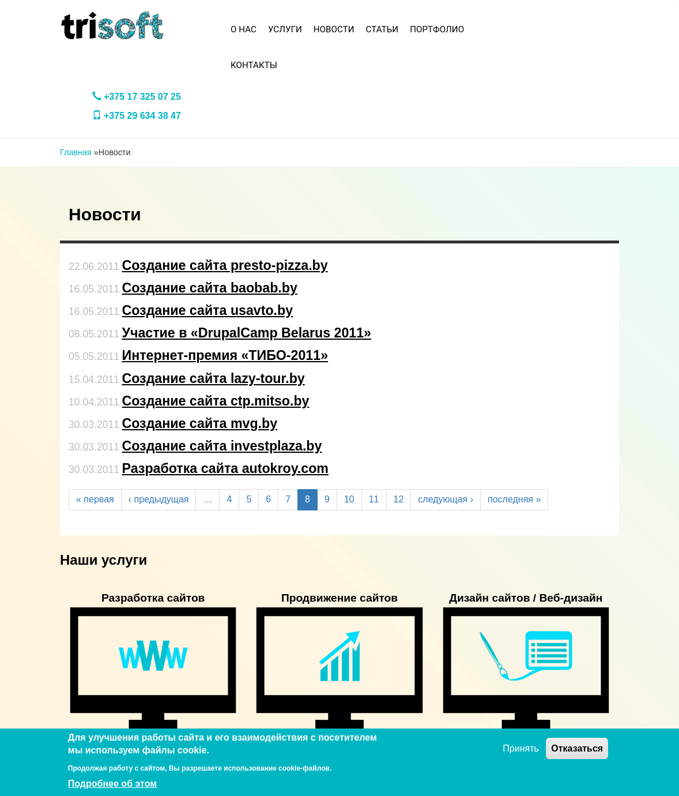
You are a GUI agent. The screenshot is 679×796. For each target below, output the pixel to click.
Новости (334, 29)
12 (399, 499)
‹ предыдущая (159, 499)
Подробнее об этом (112, 784)
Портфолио (437, 29)
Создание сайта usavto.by (207, 310)
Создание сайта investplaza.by (222, 445)
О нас (243, 29)
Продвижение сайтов (339, 598)
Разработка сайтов (153, 598)
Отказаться (577, 748)
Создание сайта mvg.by (200, 423)
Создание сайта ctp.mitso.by (216, 400)
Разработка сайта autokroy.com (225, 468)
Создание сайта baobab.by (209, 287)
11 (374, 499)
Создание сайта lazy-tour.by (213, 378)
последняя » (514, 499)
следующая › (445, 499)
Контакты (254, 65)
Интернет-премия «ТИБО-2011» (225, 355)
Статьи (382, 29)
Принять (521, 748)
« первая (95, 499)
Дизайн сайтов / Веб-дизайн (525, 598)
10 (349, 499)
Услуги (285, 29)
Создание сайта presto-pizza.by (225, 265)
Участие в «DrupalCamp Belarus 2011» (247, 332)
